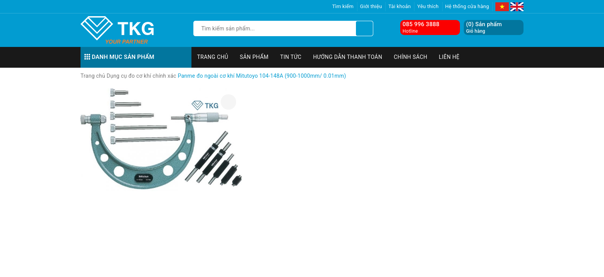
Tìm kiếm (343, 6)
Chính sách (410, 57)
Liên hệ (449, 57)
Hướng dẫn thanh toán (348, 57)
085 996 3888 (421, 24)
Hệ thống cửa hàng (467, 6)
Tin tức (291, 57)
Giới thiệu (371, 6)
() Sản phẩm (484, 27)
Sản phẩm (254, 57)
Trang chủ (212, 57)
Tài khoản (399, 6)
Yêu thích (428, 6)
